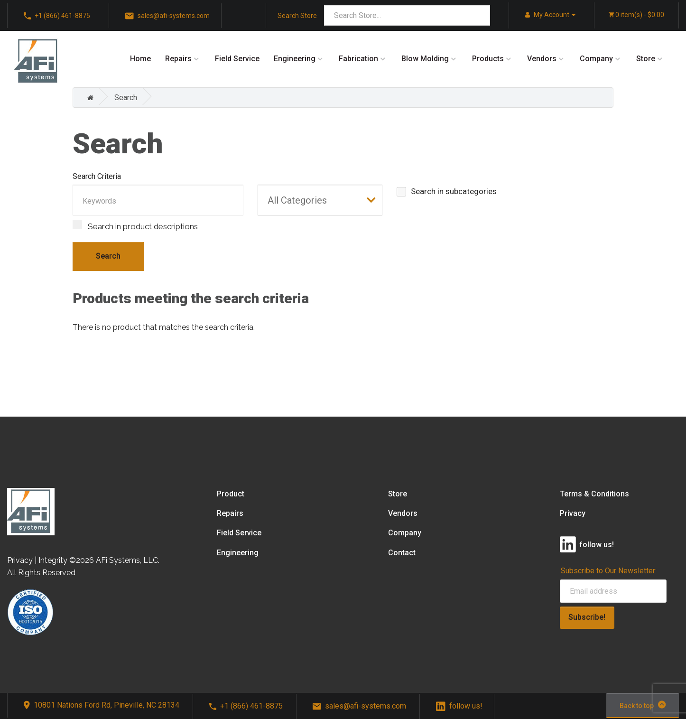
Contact (402, 552)
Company (596, 58)
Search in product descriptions (135, 225)
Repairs (178, 58)
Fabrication (358, 58)
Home (140, 58)
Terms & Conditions (594, 493)
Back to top (643, 704)
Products (488, 58)
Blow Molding (425, 58)
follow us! (459, 705)
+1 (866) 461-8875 (246, 705)
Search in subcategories (447, 191)
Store (645, 58)
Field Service (237, 58)
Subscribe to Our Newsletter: (609, 570)
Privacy (572, 513)
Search (125, 97)
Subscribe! (586, 617)
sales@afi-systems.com (359, 705)
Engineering (294, 58)
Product (230, 493)
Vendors (541, 58)
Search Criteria (97, 176)
